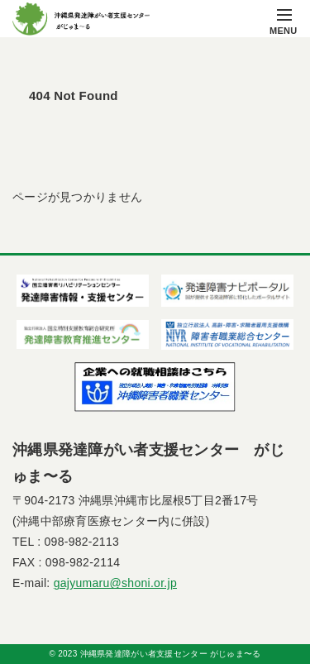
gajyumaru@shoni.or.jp (115, 583)
